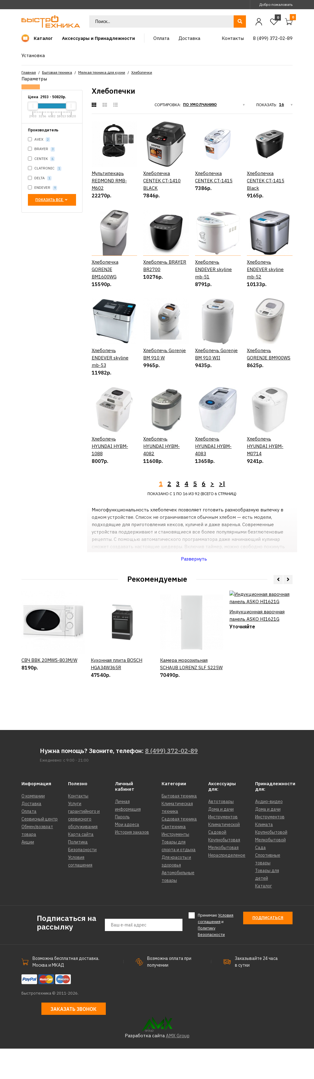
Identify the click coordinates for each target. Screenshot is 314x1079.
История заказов (132, 863)
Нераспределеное (226, 886)
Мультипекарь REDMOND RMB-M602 (109, 180)
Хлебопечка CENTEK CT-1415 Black (265, 180)
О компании (33, 826)
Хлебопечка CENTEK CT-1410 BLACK (162, 180)
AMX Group (178, 1066)
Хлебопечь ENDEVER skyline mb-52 (265, 269)
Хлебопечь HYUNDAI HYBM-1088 (110, 477)
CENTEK (41, 158)
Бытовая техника (57, 72)
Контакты (78, 826)
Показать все (51, 199)
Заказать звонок (74, 1040)
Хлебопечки (141, 72)
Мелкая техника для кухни (101, 72)
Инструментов (223, 847)
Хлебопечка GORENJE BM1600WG (105, 269)
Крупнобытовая (224, 870)
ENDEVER (42, 187)
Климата (264, 855)
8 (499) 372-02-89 (171, 781)
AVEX (39, 139)
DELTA (40, 178)
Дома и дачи (221, 840)
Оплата (28, 842)
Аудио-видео (269, 832)
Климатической (224, 855)
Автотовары (221, 832)
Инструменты (175, 865)
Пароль (122, 847)
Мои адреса (127, 855)
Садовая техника (179, 849)
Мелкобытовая (223, 878)
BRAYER (41, 149)
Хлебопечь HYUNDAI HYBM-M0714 (265, 477)
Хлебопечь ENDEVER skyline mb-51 (213, 269)
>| (222, 514)
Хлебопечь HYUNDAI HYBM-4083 (213, 477)
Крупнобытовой (271, 863)
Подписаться (267, 948)
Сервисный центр (39, 849)
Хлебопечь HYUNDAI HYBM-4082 (161, 477)
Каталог (263, 916)
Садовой (217, 863)
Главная (28, 72)
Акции (27, 872)
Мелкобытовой (270, 870)
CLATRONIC (44, 168)
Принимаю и (215, 955)
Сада (260, 878)
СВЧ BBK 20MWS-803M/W (49, 712)
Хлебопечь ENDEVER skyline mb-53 (110, 373)
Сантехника (174, 857)
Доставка (31, 834)
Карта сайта (81, 865)
